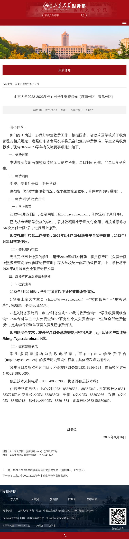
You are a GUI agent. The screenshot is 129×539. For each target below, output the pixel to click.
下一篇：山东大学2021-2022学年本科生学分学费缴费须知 (35, 475)
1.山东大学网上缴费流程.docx (25, 451)
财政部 (72, 499)
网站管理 (7, 510)
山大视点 (34, 499)
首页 (17, 84)
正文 (37, 84)
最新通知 (27, 84)
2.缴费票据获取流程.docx (23, 454)
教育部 (54, 499)
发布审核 (91, 499)
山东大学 (13, 499)
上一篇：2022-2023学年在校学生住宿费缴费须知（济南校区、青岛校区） (44, 470)
